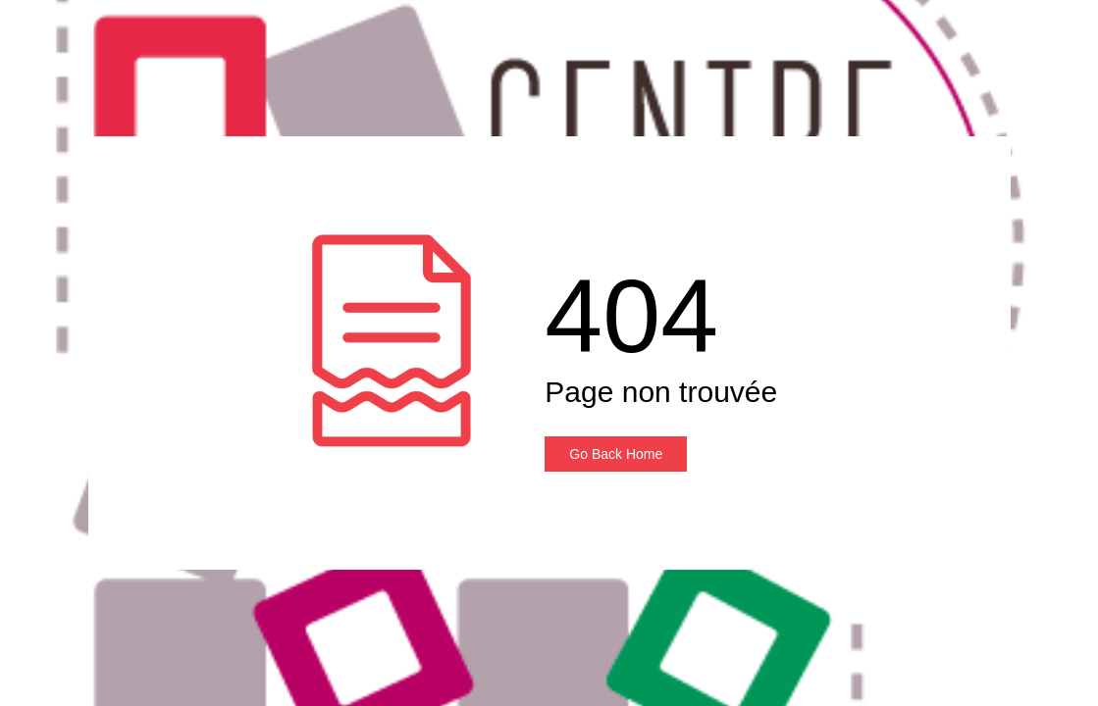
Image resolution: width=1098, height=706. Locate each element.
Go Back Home (615, 454)
